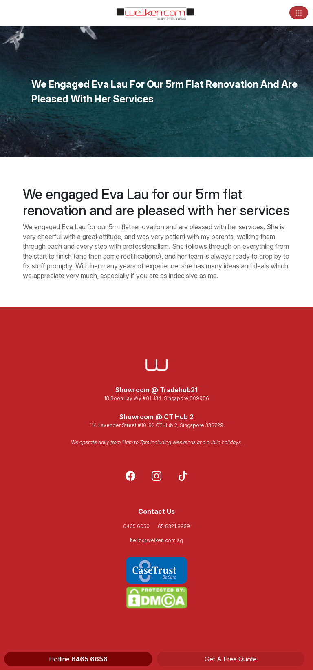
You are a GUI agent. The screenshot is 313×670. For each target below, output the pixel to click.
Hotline (78, 659)
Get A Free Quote (231, 659)
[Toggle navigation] (298, 12)
